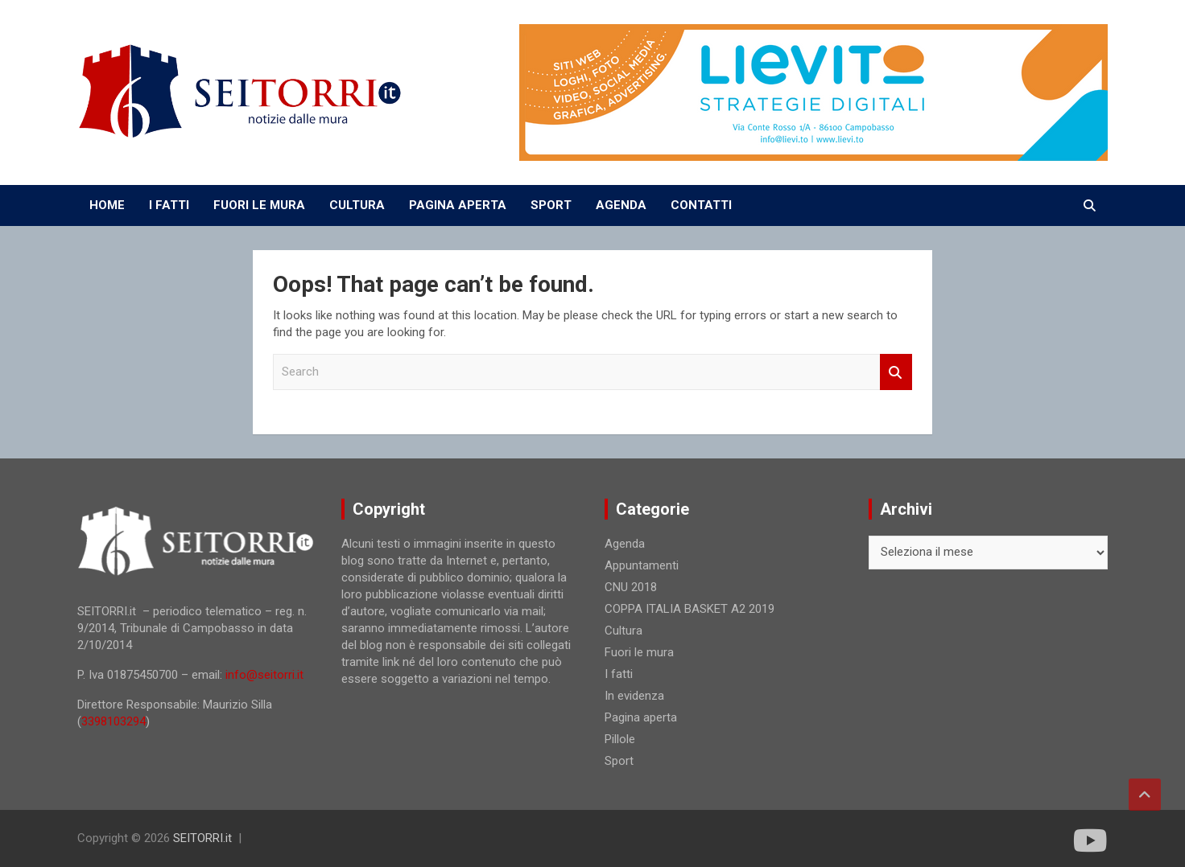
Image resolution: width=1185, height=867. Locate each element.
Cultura (623, 630)
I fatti (619, 674)
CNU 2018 (631, 587)
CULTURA (357, 205)
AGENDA (621, 205)
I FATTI (169, 205)
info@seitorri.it (264, 675)
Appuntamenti (642, 565)
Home (107, 205)
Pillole (620, 739)
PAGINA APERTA (457, 205)
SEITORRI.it (202, 838)
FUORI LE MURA (259, 205)
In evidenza (634, 695)
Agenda (625, 543)
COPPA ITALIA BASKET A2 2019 (689, 609)
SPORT (551, 205)
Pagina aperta (641, 717)
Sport (619, 761)
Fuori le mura (639, 652)
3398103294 (113, 721)
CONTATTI (701, 205)
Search (896, 372)
